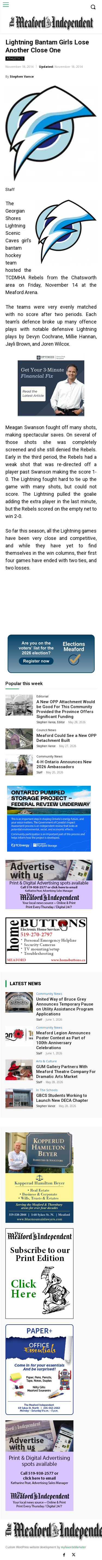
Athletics (14, 59)
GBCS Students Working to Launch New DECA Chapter (62, 1098)
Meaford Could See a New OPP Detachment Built (66, 738)
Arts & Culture (46, 1061)
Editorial (42, 696)
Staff (39, 772)
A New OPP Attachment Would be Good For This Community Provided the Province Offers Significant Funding (65, 709)
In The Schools (46, 1089)
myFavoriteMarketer (73, 1547)
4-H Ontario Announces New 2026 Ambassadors (64, 764)
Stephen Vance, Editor (50, 722)
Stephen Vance (22, 76)
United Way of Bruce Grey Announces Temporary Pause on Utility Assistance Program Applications (64, 1006)
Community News (49, 756)
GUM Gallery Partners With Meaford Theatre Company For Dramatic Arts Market (66, 1071)
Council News (46, 729)
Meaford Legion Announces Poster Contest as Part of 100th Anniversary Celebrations (63, 1040)
